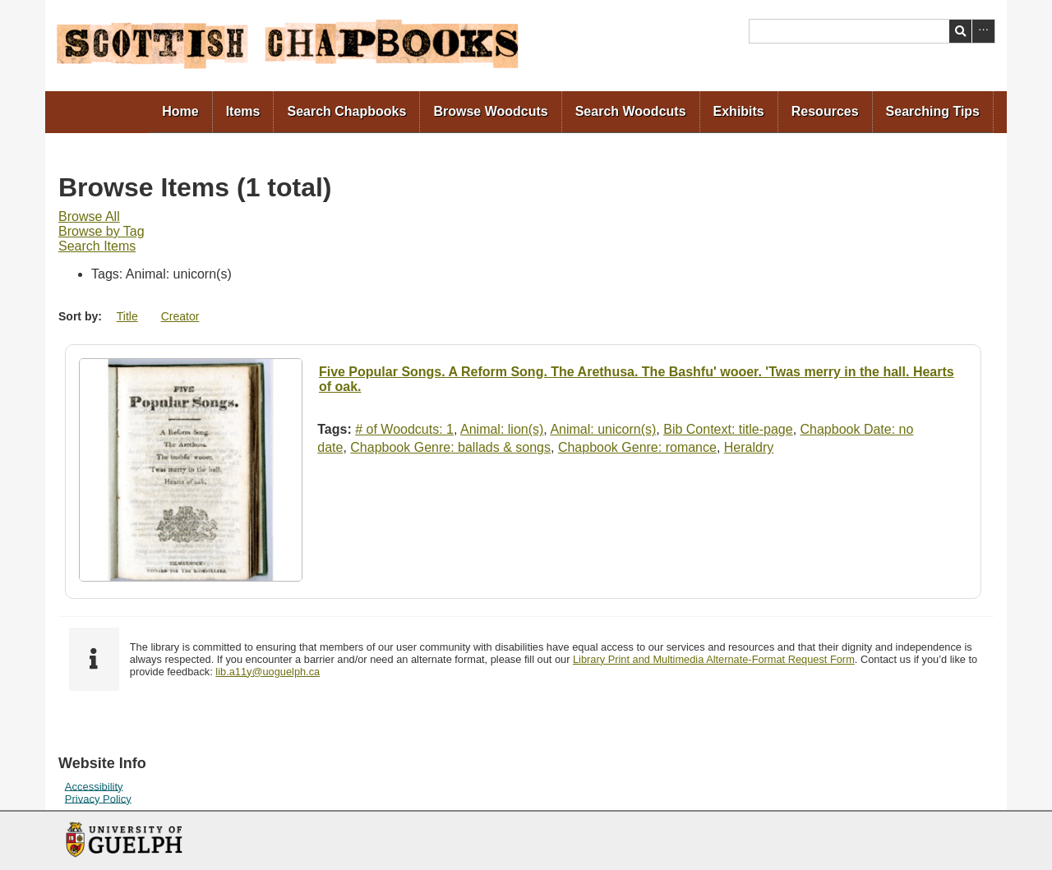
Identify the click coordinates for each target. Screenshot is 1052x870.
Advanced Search (983, 31)
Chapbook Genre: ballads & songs (450, 447)
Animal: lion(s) (501, 429)
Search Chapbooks (346, 111)
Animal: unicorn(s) (603, 429)
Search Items (97, 246)
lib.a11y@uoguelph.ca (267, 671)
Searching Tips (933, 111)
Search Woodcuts (630, 111)
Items (243, 111)
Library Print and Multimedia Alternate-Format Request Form (714, 659)
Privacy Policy (98, 798)
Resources (825, 111)
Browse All (89, 216)
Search (960, 31)
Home (180, 111)
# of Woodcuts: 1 (404, 429)
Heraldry (748, 447)
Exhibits (738, 111)
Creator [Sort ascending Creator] (180, 316)
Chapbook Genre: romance (637, 447)
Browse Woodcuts (490, 111)
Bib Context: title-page (727, 429)
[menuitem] (180, 112)
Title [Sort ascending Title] (127, 316)
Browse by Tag (101, 231)
